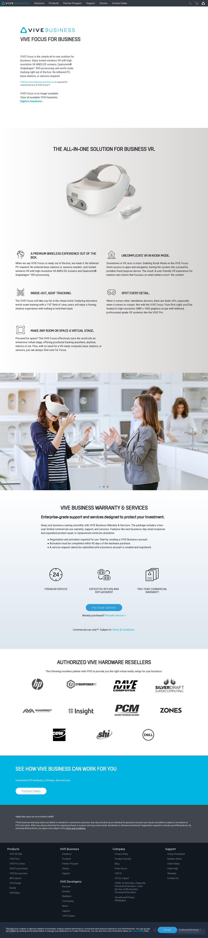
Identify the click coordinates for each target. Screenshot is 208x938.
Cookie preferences (189, 929)
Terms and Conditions (75, 828)
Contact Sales (31, 791)
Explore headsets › (31, 101)
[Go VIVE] (203, 3)
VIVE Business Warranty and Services (37, 82)
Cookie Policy (138, 931)
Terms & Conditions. (123, 629)
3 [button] (107, 486)
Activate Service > (115, 615)
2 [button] (103, 486)
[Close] (190, 3)
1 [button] (99, 486)
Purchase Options (104, 607)
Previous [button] (7, 431)
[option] (104, 431)
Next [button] (201, 431)
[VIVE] (15, 3)
